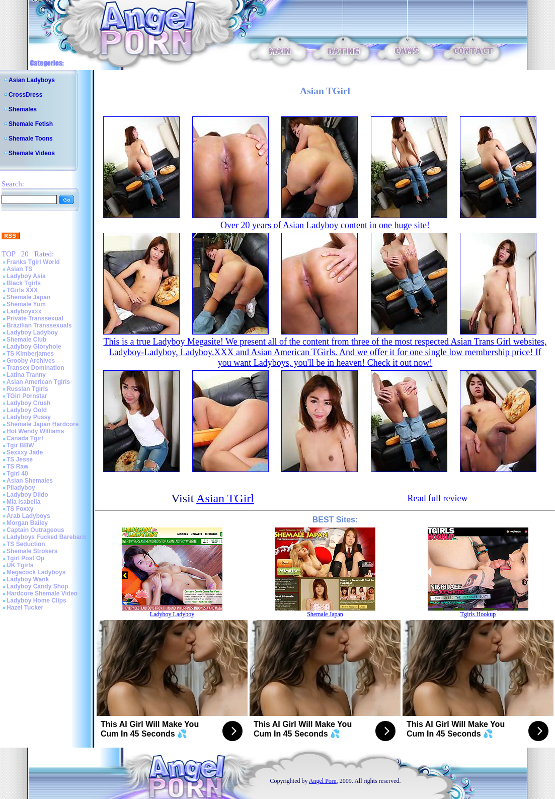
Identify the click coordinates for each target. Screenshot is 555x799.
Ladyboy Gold (27, 410)
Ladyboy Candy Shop (37, 586)
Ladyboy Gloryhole (34, 346)
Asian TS (19, 269)
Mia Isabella (23, 501)
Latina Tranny (26, 374)
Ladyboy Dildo (27, 494)
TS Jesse (20, 459)
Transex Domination (35, 367)
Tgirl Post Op (25, 558)
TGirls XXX (22, 290)
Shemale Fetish (31, 123)
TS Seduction (26, 544)
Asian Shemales (30, 480)
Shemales (23, 109)
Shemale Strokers (32, 551)
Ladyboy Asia (26, 276)
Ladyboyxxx (24, 311)
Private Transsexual (35, 318)
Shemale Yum (26, 304)
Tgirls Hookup (478, 614)
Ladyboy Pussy (29, 417)
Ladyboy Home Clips (36, 600)
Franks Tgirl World (33, 261)
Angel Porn (323, 780)
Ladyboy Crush (28, 403)
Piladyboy (21, 487)
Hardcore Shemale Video (42, 593)
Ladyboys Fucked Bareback (47, 537)
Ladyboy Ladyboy (32, 332)
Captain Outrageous (35, 530)
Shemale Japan (28, 297)
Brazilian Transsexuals (39, 325)
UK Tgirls (20, 565)
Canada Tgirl (25, 438)
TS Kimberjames (30, 353)
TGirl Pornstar (27, 396)
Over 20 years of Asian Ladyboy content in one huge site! (325, 225)
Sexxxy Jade (25, 452)
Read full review (437, 498)
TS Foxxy (20, 508)
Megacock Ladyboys (36, 572)
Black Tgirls (24, 283)
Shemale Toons (31, 138)
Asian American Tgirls (38, 381)
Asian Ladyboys (32, 80)
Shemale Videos (32, 153)
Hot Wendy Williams (35, 431)
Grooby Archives (31, 360)
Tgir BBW (20, 445)
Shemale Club (26, 339)
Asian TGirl (225, 498)
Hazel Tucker (25, 607)
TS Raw (17, 466)
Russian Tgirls (27, 388)
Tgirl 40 (17, 473)
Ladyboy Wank (28, 579)
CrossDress (25, 94)
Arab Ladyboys (28, 515)
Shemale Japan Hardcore (42, 424)
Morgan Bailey (27, 522)
